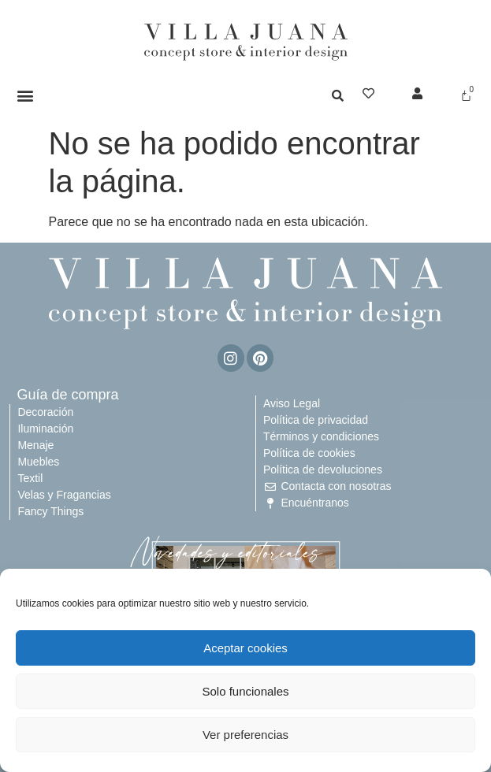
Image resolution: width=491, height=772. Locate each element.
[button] (26, 95)
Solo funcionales (245, 691)
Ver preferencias (245, 734)
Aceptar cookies (245, 648)
